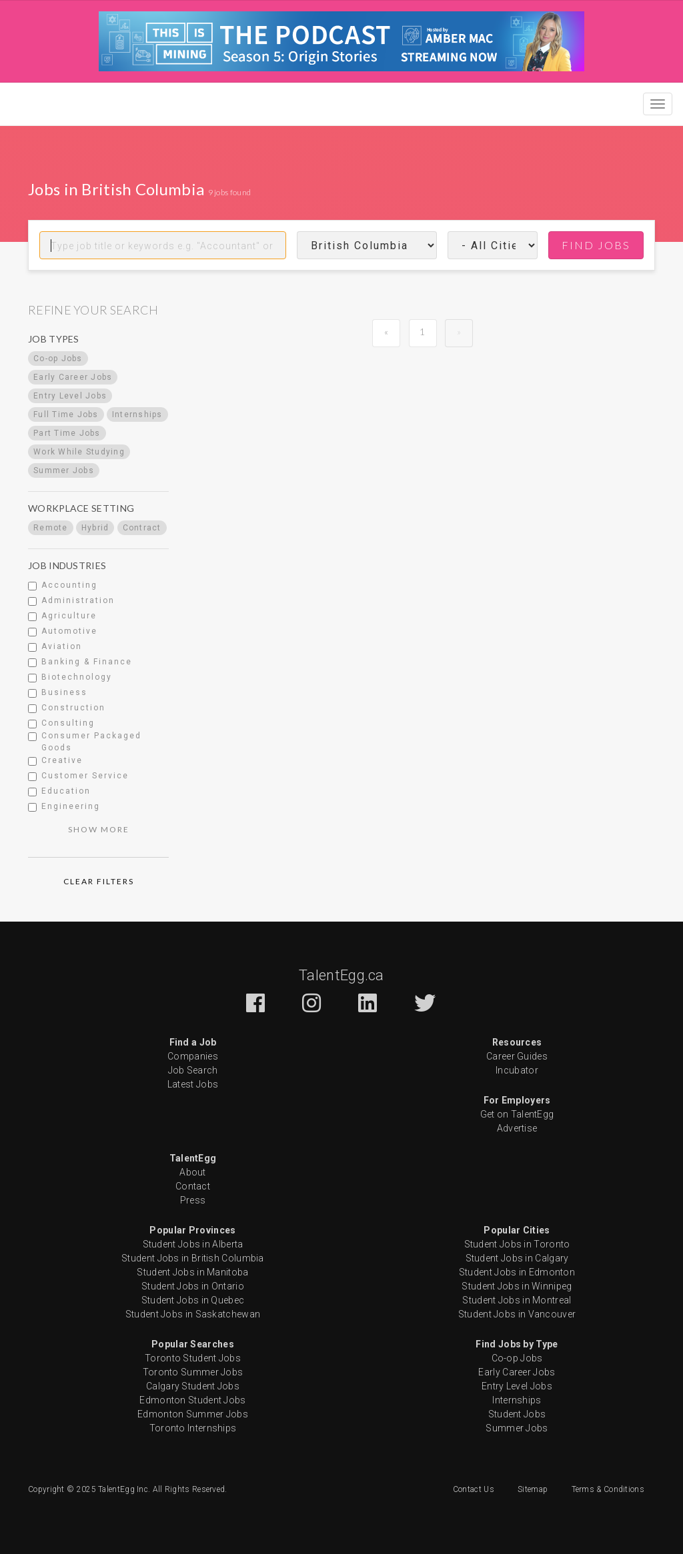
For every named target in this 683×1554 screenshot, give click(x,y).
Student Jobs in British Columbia (192, 1258)
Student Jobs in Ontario (192, 1286)
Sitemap (533, 1489)
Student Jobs (517, 1414)
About (192, 1172)
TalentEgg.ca (341, 975)
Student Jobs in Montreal (516, 1300)
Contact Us (473, 1489)
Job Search (193, 1070)
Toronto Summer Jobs (193, 1372)
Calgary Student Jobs (192, 1386)
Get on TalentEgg (517, 1114)
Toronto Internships (193, 1428)
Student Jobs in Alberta (193, 1244)
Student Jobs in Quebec (193, 1300)
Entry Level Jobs (517, 1386)
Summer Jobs (517, 1428)
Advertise (517, 1128)
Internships (516, 1400)
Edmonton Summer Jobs (192, 1414)
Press (193, 1200)
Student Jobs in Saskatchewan (192, 1314)
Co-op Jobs (517, 1358)
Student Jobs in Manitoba (192, 1272)
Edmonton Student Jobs (192, 1400)
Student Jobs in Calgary (517, 1258)
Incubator (517, 1070)
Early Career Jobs (516, 1372)
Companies (192, 1056)
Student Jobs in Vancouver (517, 1314)
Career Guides (517, 1056)
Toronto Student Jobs (193, 1358)
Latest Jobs (192, 1084)
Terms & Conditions (608, 1489)
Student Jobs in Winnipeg (517, 1286)
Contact (192, 1186)
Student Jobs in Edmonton (517, 1272)
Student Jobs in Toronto (517, 1244)
